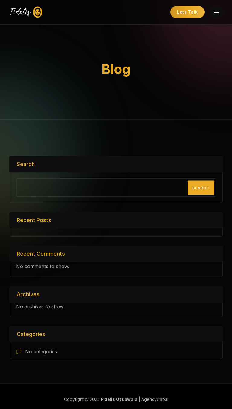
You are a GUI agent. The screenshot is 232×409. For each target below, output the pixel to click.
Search (26, 164)
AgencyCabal (154, 399)
